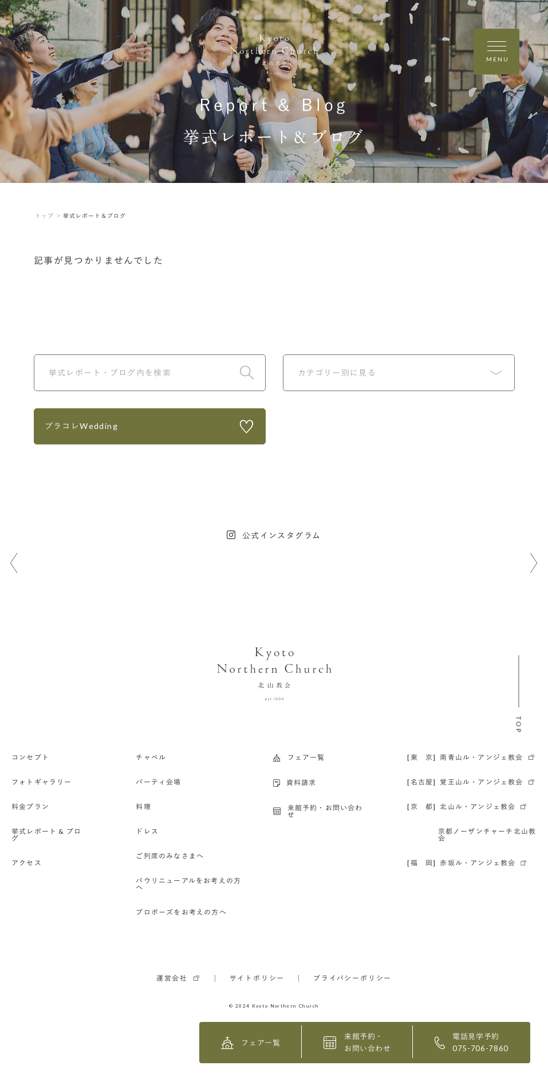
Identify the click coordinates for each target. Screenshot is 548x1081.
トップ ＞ (48, 215)
